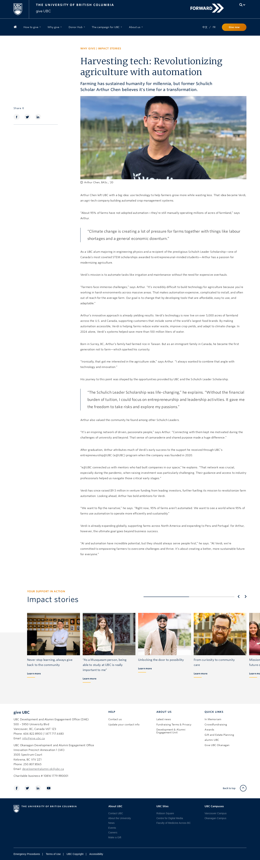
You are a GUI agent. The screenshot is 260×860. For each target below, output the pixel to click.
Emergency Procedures (27, 854)
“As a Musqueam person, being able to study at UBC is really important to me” (104, 665)
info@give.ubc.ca (33, 738)
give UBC (22, 712)
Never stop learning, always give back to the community (49, 662)
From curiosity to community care (214, 662)
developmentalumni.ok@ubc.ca (43, 769)
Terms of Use (53, 854)
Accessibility (96, 854)
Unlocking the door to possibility (161, 660)
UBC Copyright (75, 854)
